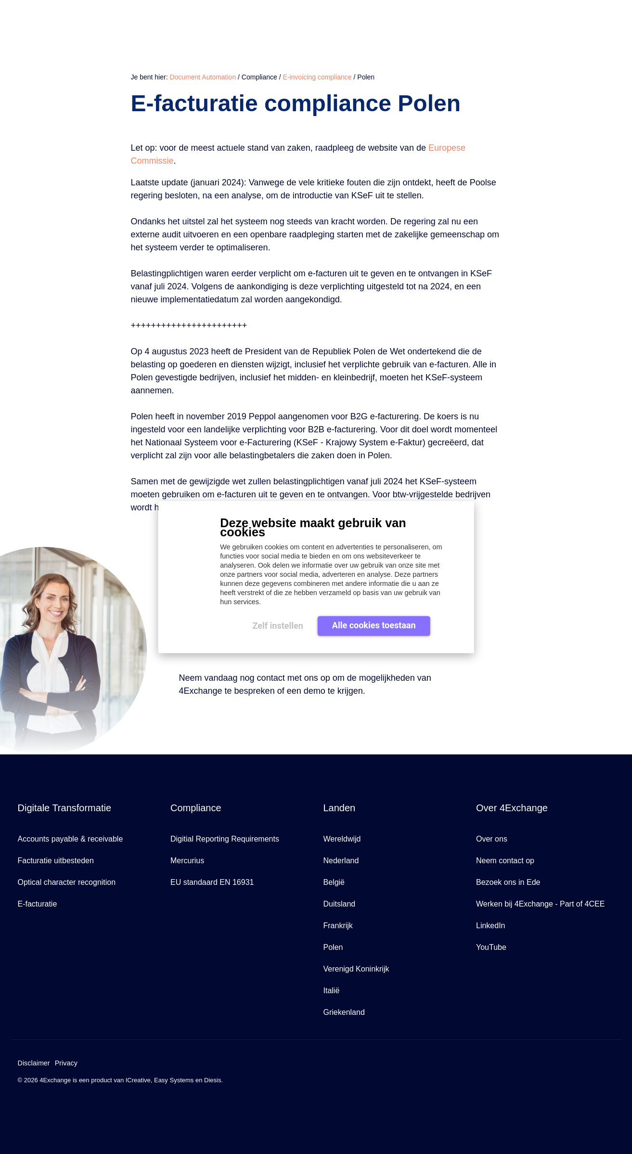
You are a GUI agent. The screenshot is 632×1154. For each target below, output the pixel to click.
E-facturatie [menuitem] (37, 904)
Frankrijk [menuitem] (338, 925)
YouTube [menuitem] (491, 947)
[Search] (598, 21)
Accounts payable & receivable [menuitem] (70, 839)
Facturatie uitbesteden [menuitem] (56, 860)
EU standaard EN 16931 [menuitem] (212, 882)
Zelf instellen (277, 626)
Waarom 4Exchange (456, 21)
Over (574, 21)
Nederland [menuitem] (341, 860)
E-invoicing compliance (317, 77)
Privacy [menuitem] (66, 1063)
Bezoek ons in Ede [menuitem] (508, 882)
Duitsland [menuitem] (339, 904)
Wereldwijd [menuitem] (342, 839)
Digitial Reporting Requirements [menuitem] (224, 839)
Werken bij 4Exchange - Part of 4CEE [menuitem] (540, 904)
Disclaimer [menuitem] (34, 1063)
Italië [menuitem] (331, 990)
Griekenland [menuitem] (344, 1012)
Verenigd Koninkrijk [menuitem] (356, 969)
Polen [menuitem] (333, 947)
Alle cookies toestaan (374, 625)
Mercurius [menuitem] (187, 860)
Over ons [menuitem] (491, 839)
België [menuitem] (334, 882)
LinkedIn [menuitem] (490, 925)
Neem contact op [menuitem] (505, 860)
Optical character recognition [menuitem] (67, 882)
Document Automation (202, 77)
